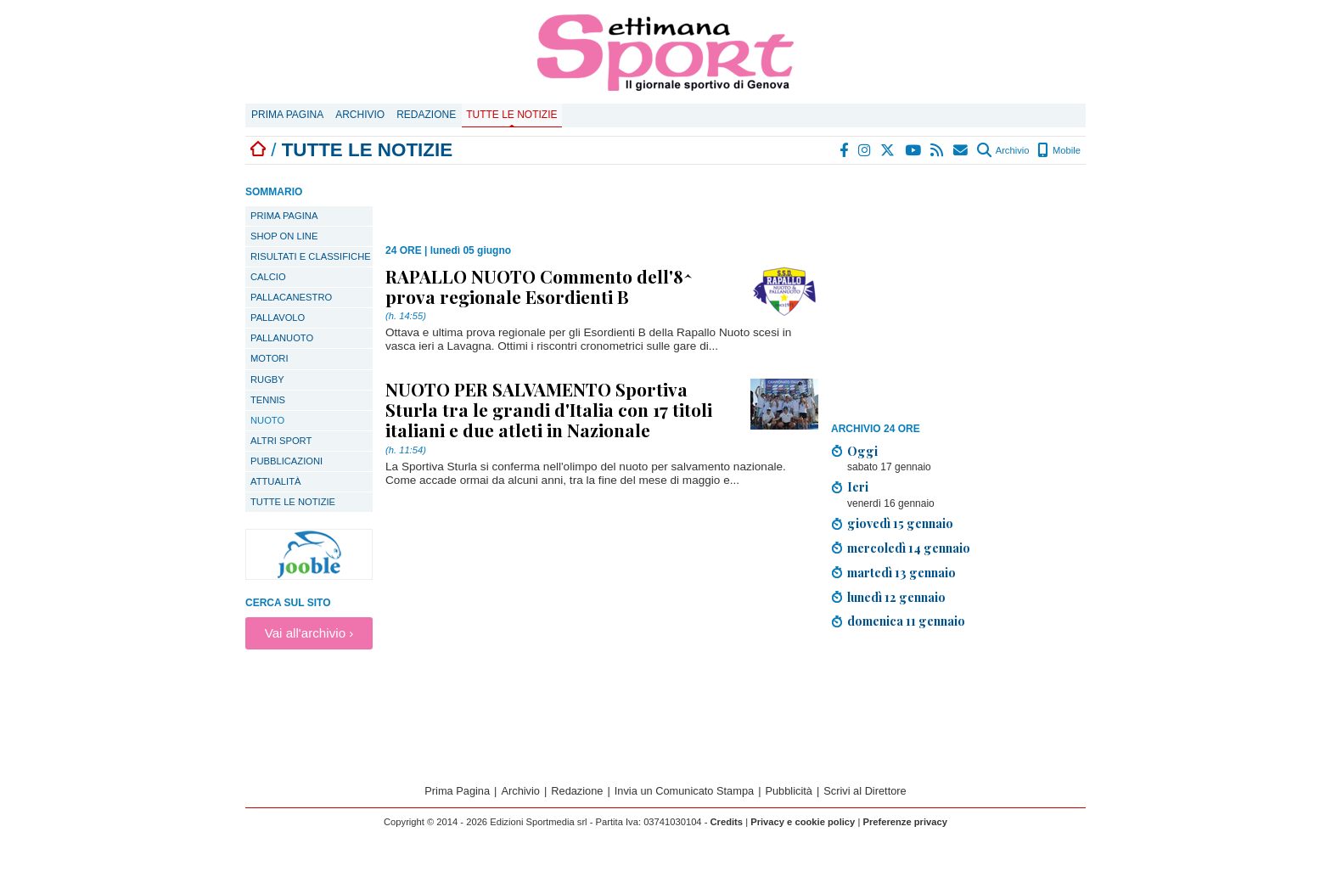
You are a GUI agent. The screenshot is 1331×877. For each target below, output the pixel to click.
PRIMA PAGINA (283, 216)
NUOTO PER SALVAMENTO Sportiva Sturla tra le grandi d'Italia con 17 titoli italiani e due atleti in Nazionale (548, 409)
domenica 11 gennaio (906, 620)
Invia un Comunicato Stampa (684, 790)
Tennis (267, 400)
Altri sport (281, 441)
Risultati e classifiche (310, 256)
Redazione (426, 115)
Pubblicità (788, 790)
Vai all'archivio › (309, 633)
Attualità (275, 481)
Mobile (1059, 150)
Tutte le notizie (511, 115)
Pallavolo (277, 317)
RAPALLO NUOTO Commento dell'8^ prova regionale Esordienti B (539, 286)
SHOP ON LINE (283, 236)
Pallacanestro (291, 297)
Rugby (267, 379)
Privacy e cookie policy (802, 822)
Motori (269, 358)
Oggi (862, 450)
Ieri (857, 486)
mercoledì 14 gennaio (908, 547)
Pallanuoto (281, 338)
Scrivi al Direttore (864, 790)
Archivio (360, 115)
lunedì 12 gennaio (896, 596)
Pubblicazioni (286, 461)
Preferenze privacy (904, 822)
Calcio (268, 277)
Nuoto (267, 420)
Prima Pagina (287, 115)
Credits (727, 822)
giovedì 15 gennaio (900, 522)
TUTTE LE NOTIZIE (292, 502)
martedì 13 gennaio (901, 572)
